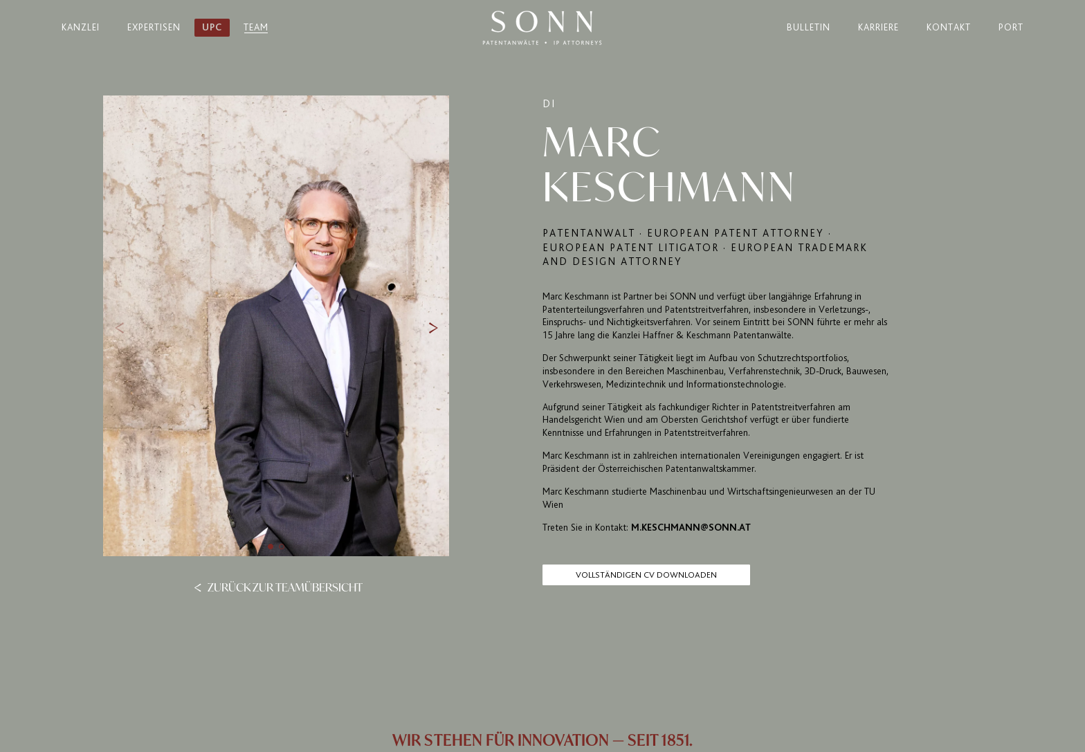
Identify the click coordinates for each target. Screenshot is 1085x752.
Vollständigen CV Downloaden (646, 575)
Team (256, 27)
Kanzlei (81, 27)
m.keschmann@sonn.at (691, 527)
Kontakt (949, 27)
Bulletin (808, 27)
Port (1011, 27)
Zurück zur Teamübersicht (278, 586)
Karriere (878, 27)
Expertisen (154, 27)
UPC (212, 27)
